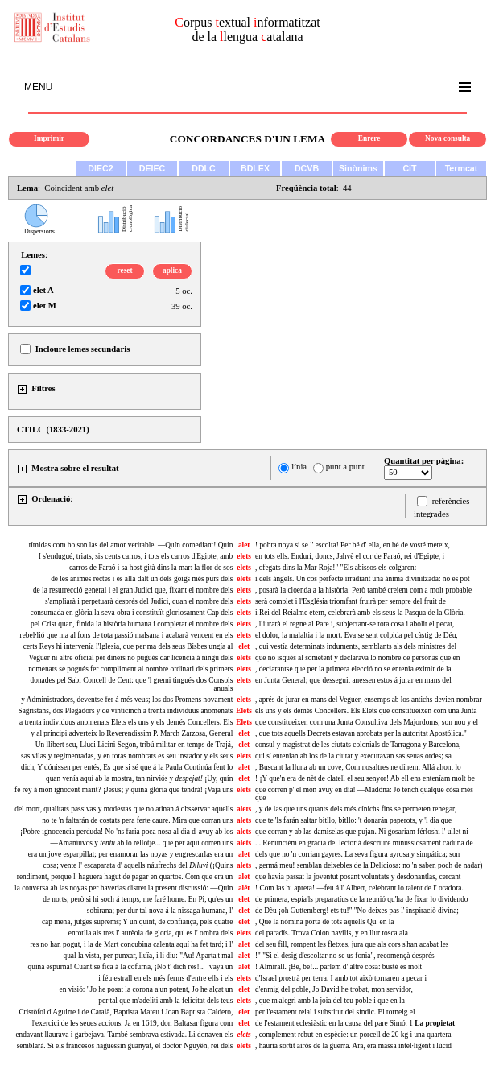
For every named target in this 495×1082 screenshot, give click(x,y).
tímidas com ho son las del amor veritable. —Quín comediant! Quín (131, 545)
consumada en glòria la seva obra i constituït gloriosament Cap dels (132, 613)
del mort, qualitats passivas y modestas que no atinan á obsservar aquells (123, 809)
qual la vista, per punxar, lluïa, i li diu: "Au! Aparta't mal (148, 956)
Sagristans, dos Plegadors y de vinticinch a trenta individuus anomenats (125, 711)
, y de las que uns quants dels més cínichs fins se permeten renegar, (355, 809)
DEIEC (152, 168)
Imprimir (49, 138)
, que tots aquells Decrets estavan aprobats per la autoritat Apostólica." (361, 733)
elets (244, 556)
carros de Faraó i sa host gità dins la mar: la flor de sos (151, 568)
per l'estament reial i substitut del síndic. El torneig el (335, 1012)
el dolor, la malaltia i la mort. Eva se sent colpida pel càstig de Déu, (356, 635)
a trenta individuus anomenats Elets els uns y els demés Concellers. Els (126, 722)
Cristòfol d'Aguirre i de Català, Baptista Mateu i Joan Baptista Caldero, (126, 1012)
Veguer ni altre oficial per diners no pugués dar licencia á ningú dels (130, 658)
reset (125, 270)
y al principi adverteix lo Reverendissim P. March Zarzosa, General (132, 733)
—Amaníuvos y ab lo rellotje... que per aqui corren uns (142, 843)
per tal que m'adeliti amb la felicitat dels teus (165, 1001)
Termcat (461, 168)
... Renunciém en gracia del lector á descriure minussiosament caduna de (364, 843)
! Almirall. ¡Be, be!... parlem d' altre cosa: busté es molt (338, 967)
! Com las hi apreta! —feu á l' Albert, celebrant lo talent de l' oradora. (359, 888)
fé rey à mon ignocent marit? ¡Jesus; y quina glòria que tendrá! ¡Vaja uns (123, 790)
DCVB (307, 168)
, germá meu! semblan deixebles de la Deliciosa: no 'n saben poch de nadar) (368, 865)
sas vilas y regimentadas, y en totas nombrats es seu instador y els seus (127, 756)
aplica (172, 270)
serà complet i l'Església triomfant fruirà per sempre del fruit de (350, 601)
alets (244, 809)
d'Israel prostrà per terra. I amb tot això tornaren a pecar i (341, 978)
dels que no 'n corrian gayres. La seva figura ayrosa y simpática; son (357, 854)
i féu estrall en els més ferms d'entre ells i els (165, 978)
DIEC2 (100, 168)
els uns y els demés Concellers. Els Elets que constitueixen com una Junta (365, 711)
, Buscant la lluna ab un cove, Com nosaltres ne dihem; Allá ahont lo (358, 767)
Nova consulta (447, 138)
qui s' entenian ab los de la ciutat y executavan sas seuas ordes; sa (353, 756)
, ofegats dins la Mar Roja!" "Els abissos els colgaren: (335, 568)
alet (244, 545)
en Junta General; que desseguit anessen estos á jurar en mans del (353, 680)
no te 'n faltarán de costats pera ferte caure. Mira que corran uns (137, 820)
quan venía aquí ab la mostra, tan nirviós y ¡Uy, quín (139, 778)
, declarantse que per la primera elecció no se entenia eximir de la (353, 669)
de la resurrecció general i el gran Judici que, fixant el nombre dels (133, 590)
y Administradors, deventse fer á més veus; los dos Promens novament (127, 700)
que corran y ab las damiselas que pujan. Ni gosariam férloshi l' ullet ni (361, 832)
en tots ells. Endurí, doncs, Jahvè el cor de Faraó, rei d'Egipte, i (349, 556)
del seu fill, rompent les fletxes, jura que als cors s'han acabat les (352, 944)
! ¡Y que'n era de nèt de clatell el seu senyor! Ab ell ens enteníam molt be (365, 778)
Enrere (369, 138)
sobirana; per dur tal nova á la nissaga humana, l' (160, 910)
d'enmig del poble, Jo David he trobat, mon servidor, (334, 989)
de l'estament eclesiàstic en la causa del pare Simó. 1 (355, 1023)
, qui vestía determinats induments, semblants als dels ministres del (355, 646)
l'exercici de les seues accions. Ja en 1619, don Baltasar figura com (132, 1023)
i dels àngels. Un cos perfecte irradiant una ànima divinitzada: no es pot (362, 579)
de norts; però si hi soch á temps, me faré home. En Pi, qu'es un (138, 899)
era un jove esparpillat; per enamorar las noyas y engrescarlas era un (130, 854)
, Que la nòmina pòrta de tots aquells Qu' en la (324, 922)
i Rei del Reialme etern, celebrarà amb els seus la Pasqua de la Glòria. (360, 613)
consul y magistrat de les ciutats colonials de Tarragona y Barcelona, (357, 745)
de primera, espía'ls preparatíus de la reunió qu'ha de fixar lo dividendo (361, 899)
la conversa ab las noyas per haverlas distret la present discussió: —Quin (123, 888)
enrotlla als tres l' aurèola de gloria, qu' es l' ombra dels (150, 933)
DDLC (204, 168)
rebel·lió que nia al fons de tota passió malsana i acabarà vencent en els (126, 635)
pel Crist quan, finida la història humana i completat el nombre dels (132, 624)
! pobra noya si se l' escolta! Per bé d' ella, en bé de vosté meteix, (352, 545)
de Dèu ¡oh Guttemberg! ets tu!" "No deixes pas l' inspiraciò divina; (357, 910)
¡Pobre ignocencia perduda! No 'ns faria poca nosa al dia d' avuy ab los (126, 832)
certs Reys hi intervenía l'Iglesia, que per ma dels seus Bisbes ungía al (128, 646)
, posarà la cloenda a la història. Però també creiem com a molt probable (363, 590)
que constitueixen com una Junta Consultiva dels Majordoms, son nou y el (366, 722)
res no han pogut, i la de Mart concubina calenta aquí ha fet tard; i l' (131, 944)
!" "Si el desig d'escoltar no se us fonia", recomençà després (345, 956)
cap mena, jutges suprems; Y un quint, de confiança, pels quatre (137, 922)
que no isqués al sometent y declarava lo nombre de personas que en (357, 658)
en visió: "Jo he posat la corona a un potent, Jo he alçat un (146, 989)
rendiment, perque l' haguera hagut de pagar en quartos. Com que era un (125, 877)
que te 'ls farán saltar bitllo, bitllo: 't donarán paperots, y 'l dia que (353, 820)
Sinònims (358, 168)
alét (244, 888)
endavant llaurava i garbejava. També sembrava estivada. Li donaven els (124, 1034)
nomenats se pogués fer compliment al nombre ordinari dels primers (130, 669)
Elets (244, 711)
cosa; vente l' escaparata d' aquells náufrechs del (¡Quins (138, 865)
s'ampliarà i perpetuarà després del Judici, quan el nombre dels (139, 601)
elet (244, 646)
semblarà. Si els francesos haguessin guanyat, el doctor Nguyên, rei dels (125, 1046)
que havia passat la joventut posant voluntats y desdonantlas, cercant (357, 877)
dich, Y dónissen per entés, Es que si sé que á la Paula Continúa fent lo (127, 767)
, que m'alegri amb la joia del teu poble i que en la (330, 1001)
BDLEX (255, 168)
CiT (409, 168)
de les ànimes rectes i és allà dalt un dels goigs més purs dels (142, 579)
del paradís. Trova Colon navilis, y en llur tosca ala (331, 933)
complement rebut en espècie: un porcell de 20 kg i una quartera (353, 1034)
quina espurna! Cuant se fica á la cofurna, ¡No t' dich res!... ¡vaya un (130, 967)
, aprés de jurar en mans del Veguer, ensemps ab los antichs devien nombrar (368, 700)
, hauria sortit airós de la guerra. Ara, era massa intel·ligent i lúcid (353, 1046)
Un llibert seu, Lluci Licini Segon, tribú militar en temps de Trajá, (134, 745)
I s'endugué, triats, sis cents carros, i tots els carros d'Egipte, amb (136, 556)
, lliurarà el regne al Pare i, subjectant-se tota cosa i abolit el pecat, (354, 624)
